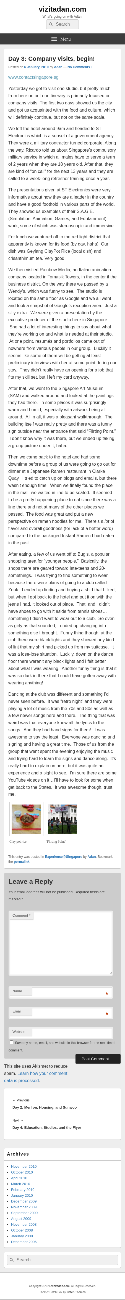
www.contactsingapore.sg (33, 77)
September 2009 (24, 1213)
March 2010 (20, 1184)
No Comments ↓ (80, 67)
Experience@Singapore (63, 857)
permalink (22, 862)
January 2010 (22, 1195)
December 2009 (24, 1201)
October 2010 (22, 1172)
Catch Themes (76, 1292)
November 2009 (24, 1207)
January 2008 (22, 1236)
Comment (21, 915)
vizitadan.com (62, 9)
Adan (58, 67)
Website (18, 1032)
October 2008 (22, 1230)
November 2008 (24, 1224)
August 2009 (21, 1219)
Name (17, 991)
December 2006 (24, 1242)
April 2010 (19, 1178)
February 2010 (23, 1190)
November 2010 (24, 1166)
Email (17, 1011)
